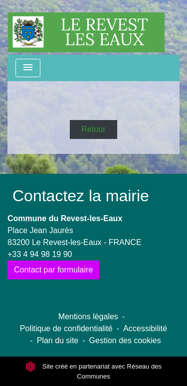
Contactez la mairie (80, 196)
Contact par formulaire (53, 269)
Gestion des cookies (125, 340)
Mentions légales (88, 316)
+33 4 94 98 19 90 (39, 254)
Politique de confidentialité (66, 328)
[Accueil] (86, 27)
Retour (93, 129)
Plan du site (58, 340)
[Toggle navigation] (27, 68)
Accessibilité (145, 328)
